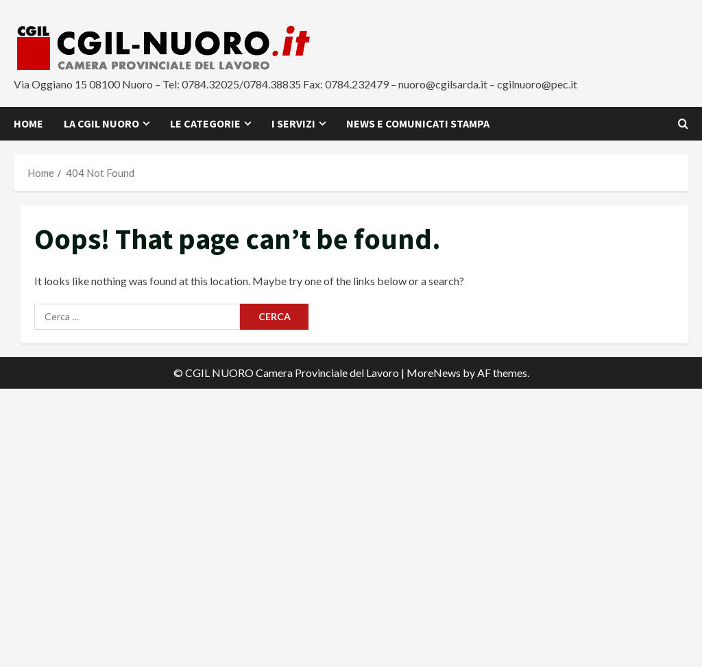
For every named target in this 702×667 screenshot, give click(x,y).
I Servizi (293, 123)
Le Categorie (205, 123)
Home (28, 123)
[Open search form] (683, 123)
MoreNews (434, 372)
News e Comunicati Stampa (417, 123)
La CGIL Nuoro (101, 123)
